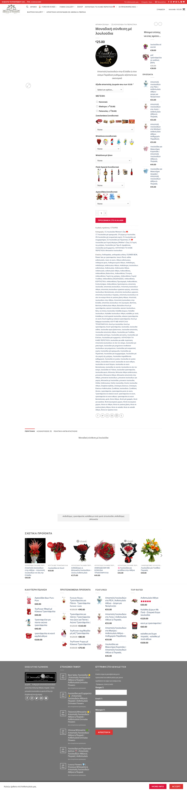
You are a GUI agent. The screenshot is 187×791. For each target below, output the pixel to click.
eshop (80, 7)
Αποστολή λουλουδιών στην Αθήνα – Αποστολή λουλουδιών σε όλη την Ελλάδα (35, 571)
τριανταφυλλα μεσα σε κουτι (122, 391)
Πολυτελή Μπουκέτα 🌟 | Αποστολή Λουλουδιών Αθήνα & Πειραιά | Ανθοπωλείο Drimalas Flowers (79, 716)
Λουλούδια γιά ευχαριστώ (111, 337)
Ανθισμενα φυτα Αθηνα (116, 263)
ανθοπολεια (99, 268)
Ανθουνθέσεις (125, 271)
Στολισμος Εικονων (121, 386)
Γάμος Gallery (67, 7)
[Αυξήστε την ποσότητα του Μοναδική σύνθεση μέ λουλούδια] (105, 213)
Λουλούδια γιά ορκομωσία (110, 351)
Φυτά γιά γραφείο (126, 399)
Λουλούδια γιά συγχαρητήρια (114, 353)
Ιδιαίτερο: (107, 106)
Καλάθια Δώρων (122, 311)
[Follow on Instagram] (171, 2)
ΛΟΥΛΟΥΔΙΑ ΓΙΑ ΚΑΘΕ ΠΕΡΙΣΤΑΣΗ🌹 (101, 7)
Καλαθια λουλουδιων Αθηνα (115, 313)
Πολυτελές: (108, 111)
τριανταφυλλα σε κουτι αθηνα (106, 396)
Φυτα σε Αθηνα (106, 404)
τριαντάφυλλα (106, 391)
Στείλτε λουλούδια (116, 383)
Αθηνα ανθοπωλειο (123, 260)
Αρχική (33, 7)
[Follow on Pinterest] (181, 2)
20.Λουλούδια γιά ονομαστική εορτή (108, 237)
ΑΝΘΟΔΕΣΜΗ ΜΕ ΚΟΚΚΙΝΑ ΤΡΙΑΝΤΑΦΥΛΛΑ (102, 570)
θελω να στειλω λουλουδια (105, 311)
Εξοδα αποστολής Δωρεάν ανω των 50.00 (115, 84)
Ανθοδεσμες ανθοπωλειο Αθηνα (107, 265)
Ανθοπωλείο (99, 271)
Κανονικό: (103, 102)
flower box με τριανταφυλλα (105, 257)
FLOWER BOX (132, 255)
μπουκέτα (99, 375)
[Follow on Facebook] (168, 2)
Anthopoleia (106, 255)
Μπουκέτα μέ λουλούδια (110, 380)
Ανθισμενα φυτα (101, 263)
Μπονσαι (111, 372)
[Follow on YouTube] (184, 2)
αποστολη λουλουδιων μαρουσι (126, 292)
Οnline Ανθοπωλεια (102, 383)
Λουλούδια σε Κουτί (56, 568)
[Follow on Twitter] (174, 2)
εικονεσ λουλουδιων (127, 308)
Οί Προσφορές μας (128, 7)
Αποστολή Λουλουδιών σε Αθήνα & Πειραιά (66, 12)
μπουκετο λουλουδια (126, 380)
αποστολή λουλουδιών (112, 287)
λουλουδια (125, 327)
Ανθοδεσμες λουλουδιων (129, 265)
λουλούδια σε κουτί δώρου (105, 364)
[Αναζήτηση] (27, 6)
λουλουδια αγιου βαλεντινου (111, 329)
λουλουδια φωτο (101, 372)
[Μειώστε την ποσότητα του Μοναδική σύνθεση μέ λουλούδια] (97, 213)
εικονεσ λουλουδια (113, 308)
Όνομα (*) (99, 687)
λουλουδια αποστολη (129, 329)
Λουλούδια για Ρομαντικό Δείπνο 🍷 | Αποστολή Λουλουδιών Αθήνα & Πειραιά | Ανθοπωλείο (79, 752)
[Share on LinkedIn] (117, 415)
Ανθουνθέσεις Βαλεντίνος (104, 273)
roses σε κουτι (110, 260)
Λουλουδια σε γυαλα (112, 359)
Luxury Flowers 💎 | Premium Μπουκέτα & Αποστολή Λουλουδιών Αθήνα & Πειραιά (78, 768)
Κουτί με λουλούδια (116, 324)
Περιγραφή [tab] (30, 431)
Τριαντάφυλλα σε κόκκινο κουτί (106, 394)
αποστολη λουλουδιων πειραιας (107, 295)
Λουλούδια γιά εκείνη (119, 335)
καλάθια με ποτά (132, 313)
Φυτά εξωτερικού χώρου (114, 402)
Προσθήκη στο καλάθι (110, 220)
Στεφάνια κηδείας (107, 386)
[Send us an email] (176, 2)
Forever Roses (47, 6)
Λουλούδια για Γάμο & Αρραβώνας (118, 245)
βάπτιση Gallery (36, 12)
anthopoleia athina (119, 255)
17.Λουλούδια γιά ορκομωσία (106, 234)
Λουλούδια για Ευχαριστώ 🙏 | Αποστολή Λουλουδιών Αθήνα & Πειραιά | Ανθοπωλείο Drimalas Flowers (80, 698)
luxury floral (121, 257)
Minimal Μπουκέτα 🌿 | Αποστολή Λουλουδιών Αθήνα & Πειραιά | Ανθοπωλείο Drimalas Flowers (78, 735)
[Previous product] (160, 24)
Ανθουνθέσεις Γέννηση (123, 273)
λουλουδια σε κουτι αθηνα (125, 362)
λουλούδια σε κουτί (108, 362)
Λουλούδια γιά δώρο (102, 335)
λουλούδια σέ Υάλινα (108, 370)
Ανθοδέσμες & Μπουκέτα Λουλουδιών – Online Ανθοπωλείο (81, 570)
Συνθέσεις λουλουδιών (120, 388)
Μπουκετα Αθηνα (109, 375)
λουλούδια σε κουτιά (113, 367)
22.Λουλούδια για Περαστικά (124, 24)
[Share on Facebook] (98, 415)
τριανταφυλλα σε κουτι (127, 394)
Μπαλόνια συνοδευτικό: (106, 136)
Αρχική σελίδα (102, 24)
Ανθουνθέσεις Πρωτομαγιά (116, 281)
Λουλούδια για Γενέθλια (125, 332)
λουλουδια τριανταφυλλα (126, 370)
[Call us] (179, 2)
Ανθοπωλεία (109, 268)
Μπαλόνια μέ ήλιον (104, 155)
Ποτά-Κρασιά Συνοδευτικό (107, 167)
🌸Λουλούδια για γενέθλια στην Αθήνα (126, 569)
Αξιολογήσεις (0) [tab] (44, 431)
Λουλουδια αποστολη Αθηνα (105, 332)
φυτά (107, 399)
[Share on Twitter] (102, 415)
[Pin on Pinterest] (112, 415)
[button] (160, 2)
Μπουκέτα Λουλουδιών (113, 250)
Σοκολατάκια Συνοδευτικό (107, 115)
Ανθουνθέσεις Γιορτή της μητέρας (107, 276)
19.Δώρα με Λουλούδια (126, 234)
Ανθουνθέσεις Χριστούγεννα (117, 284)
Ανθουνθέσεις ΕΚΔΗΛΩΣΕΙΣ (113, 279)
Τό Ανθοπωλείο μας (131, 2)
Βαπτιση (133, 303)
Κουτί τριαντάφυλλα (113, 327)
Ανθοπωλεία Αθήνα (122, 268)
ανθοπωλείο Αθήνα (112, 271)
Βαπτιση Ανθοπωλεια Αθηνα (105, 305)
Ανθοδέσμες (130, 263)
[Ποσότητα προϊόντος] (101, 213)
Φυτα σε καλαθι (117, 407)
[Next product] (156, 24)
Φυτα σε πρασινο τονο (109, 410)
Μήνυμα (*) (100, 710)
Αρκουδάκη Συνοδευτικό (106, 192)
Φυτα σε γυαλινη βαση (121, 404)
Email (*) (98, 698)
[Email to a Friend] (107, 415)
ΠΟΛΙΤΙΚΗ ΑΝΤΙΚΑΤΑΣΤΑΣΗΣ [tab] (65, 431)
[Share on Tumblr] (121, 415)
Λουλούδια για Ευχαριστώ (104, 248)
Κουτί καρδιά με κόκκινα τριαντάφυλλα (116, 319)
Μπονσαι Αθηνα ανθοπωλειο (126, 372)
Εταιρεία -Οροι (146, 2)
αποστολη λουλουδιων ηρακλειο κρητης (115, 289)
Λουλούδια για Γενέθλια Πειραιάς (150, 569)
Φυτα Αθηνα (114, 399)
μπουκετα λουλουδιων (109, 378)
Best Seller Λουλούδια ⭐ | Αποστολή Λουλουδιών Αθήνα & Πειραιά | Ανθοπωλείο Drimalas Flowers (79, 680)
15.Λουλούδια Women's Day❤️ (116, 232)
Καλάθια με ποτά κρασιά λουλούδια (108, 316)
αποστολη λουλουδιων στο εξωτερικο (115, 303)
